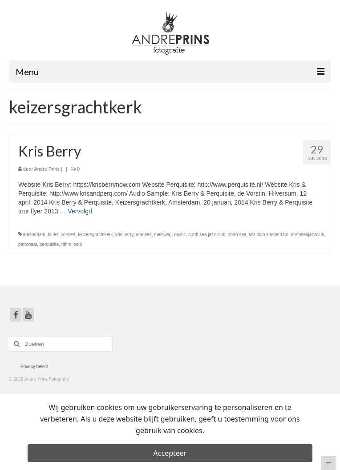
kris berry (124, 234)
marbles (144, 234)
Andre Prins (47, 169)
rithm (66, 244)
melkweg (162, 234)
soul (78, 244)
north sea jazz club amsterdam (258, 234)
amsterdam (34, 234)
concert (68, 234)
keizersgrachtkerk (95, 234)
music (180, 234)
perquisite (49, 244)
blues (53, 234)
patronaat (27, 244)
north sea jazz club (206, 234)
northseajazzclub (307, 234)
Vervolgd (80, 211)
